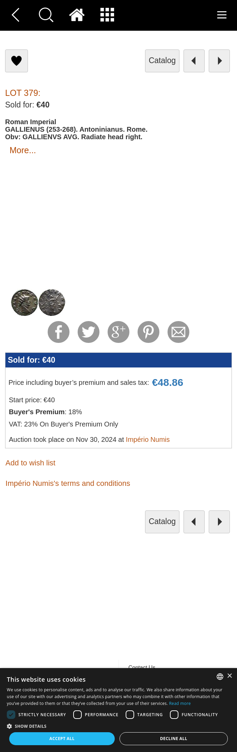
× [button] (229, 676)
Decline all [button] (173, 738)
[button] (118, 726)
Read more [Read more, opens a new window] (180, 703)
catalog (162, 60)
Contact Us (141, 667)
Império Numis (148, 439)
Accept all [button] (62, 738)
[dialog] (118, 710)
